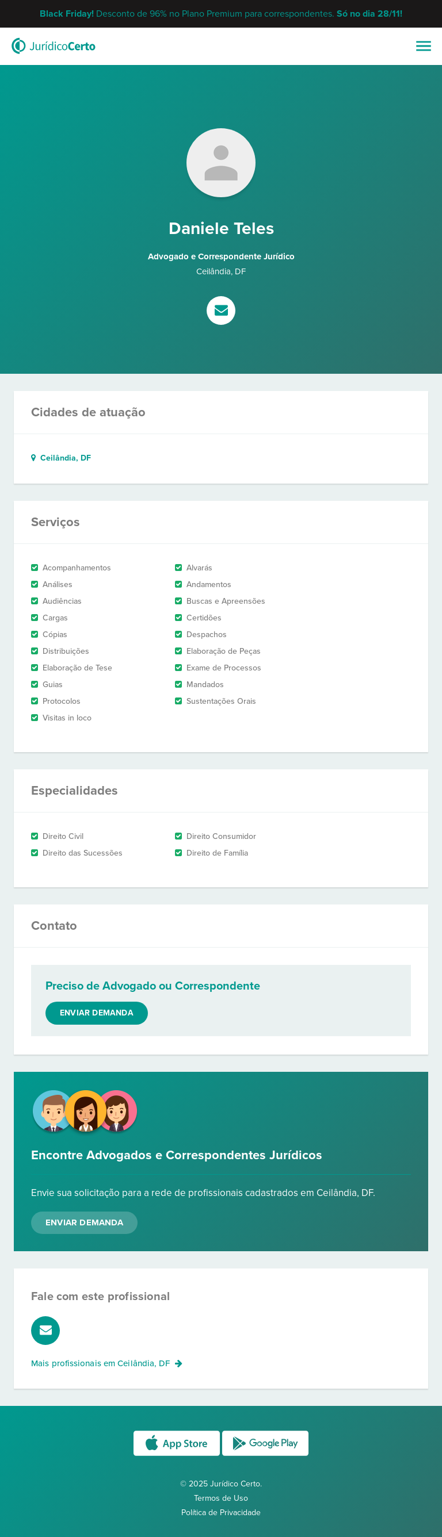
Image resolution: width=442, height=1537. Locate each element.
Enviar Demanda (84, 1222)
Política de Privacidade (221, 1512)
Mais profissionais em (106, 1363)
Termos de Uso (221, 1498)
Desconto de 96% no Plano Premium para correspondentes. (221, 14)
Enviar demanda (97, 1013)
